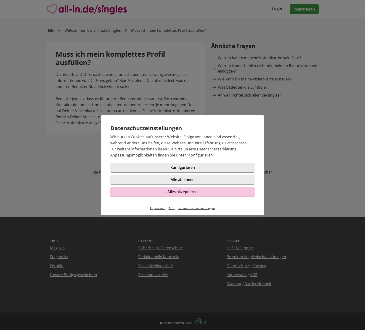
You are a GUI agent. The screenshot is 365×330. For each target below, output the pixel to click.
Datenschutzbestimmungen (196, 208)
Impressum (157, 208)
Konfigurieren (200, 155)
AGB (172, 208)
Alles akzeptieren (182, 191)
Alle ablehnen (183, 179)
